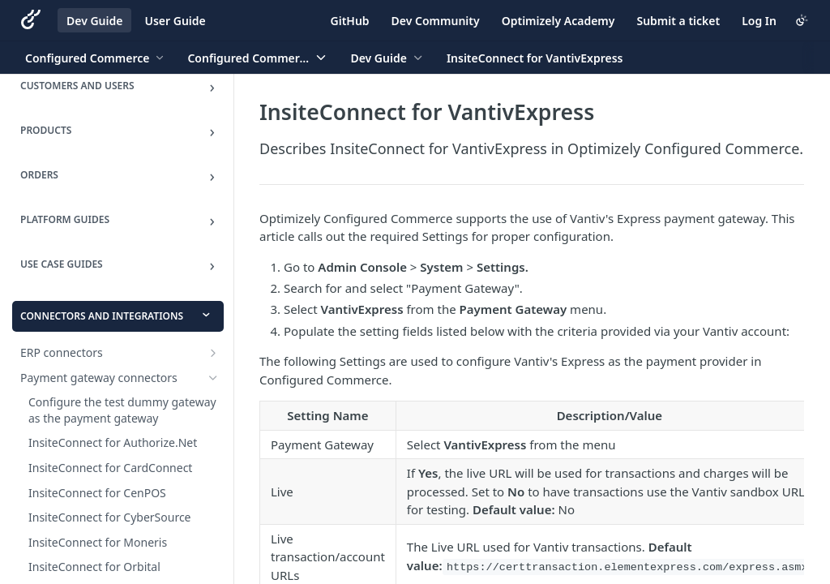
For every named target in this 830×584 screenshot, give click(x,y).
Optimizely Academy (558, 20)
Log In (759, 20)
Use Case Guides (61, 264)
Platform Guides (64, 219)
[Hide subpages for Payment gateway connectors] (213, 377)
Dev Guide (94, 20)
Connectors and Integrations (101, 316)
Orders (39, 175)
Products (45, 130)
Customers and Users (77, 85)
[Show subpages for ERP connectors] (213, 352)
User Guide (174, 20)
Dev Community (435, 20)
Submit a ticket (678, 20)
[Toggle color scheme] (801, 20)
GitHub (350, 20)
